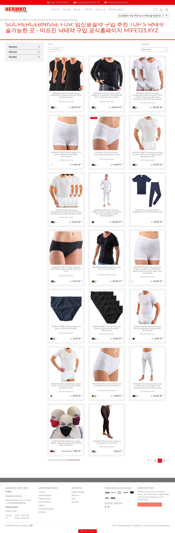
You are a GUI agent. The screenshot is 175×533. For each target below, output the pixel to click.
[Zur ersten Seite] (148, 461)
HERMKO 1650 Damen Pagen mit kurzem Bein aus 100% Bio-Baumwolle (66, 154)
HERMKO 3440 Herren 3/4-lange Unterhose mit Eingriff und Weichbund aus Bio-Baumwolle (147, 386)
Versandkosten (73, 460)
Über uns (100, 9)
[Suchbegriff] (143, 15)
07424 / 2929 (11, 511)
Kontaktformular (18, 503)
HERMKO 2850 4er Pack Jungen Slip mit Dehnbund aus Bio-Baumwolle (106, 328)
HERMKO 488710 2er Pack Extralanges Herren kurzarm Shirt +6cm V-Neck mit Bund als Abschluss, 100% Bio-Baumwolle (147, 96)
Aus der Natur (45, 502)
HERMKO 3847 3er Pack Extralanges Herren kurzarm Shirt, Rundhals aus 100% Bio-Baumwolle (66, 212)
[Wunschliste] (155, 10)
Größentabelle (78, 492)
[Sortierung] (154, 49)
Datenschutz (149, 526)
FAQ (73, 499)
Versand (75, 502)
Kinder (77, 9)
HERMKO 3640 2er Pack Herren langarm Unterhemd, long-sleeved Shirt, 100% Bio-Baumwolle (106, 95)
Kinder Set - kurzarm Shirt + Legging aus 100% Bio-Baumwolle (147, 211)
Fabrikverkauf (116, 9)
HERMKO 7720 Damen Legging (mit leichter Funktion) (107, 442)
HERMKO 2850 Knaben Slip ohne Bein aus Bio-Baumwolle (66, 327)
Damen (55, 9)
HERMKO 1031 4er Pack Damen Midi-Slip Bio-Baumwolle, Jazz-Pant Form (66, 269)
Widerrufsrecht (124, 526)
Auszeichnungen (46, 509)
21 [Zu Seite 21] (160, 461)
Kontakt (42, 512)
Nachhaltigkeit (45, 495)
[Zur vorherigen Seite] (151, 461)
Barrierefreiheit (163, 526)
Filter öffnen (55, 49)
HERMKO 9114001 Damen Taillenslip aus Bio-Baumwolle (107, 153)
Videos (42, 505)
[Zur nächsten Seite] (168, 461)
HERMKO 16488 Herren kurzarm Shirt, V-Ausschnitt (106, 268)
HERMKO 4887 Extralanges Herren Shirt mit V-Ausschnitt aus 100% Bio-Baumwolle (66, 386)
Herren (66, 9)
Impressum (137, 526)
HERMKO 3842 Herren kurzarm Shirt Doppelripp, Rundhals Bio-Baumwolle (147, 328)
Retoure (75, 495)
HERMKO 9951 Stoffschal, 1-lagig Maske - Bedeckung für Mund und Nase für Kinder (66, 443)
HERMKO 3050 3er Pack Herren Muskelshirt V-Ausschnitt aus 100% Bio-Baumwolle (66, 95)
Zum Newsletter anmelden (149, 504)
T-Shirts (88, 9)
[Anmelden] (161, 10)
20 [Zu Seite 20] (155, 461)
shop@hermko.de (13, 496)
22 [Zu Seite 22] (164, 461)
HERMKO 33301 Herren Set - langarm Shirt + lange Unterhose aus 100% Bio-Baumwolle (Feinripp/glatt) (106, 213)
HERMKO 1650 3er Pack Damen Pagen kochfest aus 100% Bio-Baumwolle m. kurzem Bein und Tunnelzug (147, 270)
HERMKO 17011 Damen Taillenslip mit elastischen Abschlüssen (106, 385)
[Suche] (166, 15)
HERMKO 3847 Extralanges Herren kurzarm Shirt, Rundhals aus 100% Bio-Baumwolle (147, 154)
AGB (114, 526)
